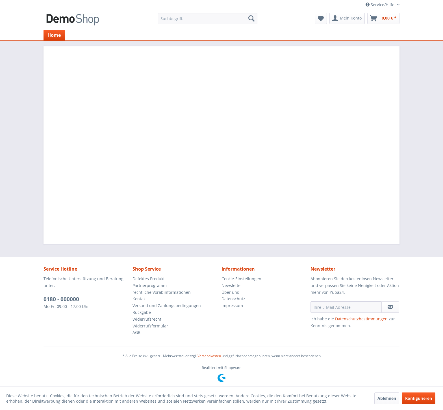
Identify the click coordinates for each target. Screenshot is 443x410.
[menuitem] (207, 18)
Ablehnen (386, 398)
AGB (136, 332)
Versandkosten (209, 355)
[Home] (54, 35)
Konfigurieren (418, 398)
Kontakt (140, 298)
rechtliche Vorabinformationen (162, 292)
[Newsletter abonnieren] (390, 307)
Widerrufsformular (150, 326)
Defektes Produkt (149, 278)
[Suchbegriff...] (207, 18)
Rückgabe (142, 312)
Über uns (230, 292)
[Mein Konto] (347, 18)
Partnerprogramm (150, 285)
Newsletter (232, 285)
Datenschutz (233, 298)
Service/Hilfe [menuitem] (381, 4)
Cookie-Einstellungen (241, 278)
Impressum (232, 305)
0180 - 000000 (61, 299)
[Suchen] (251, 18)
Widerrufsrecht (147, 319)
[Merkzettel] (321, 18)
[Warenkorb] (383, 18)
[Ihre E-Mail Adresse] (346, 307)
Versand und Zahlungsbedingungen (167, 305)
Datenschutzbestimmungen (361, 318)
